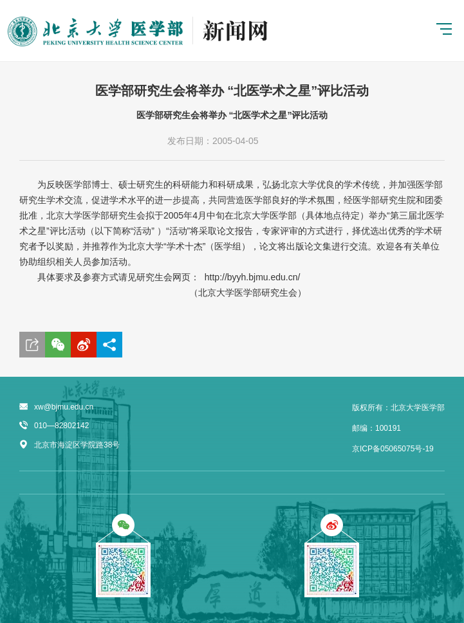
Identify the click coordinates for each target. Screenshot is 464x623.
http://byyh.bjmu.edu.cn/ (253, 277)
